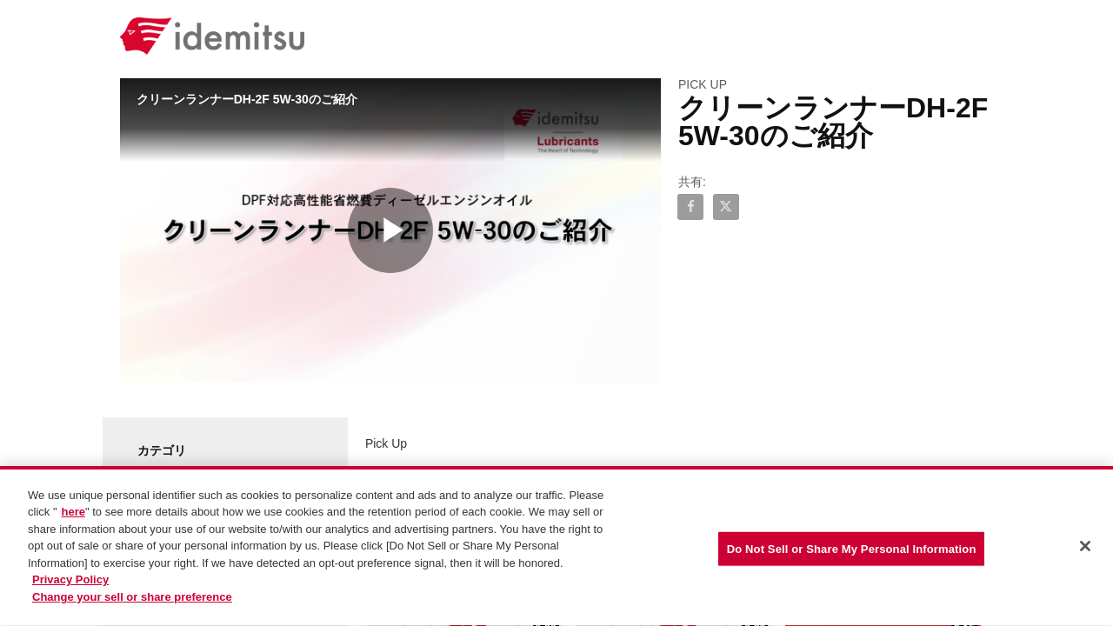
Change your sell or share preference (132, 600)
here (73, 516)
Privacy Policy (70, 583)
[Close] (1085, 549)
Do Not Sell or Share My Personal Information (851, 551)
